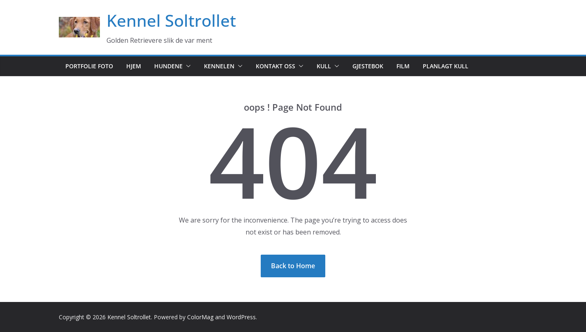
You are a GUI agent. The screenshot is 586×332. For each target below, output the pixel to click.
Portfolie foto (89, 66)
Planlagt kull (445, 66)
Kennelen (219, 66)
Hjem (133, 66)
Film (403, 66)
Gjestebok (367, 66)
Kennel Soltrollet (171, 20)
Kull (324, 66)
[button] (187, 66)
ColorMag (200, 317)
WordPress (241, 317)
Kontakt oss (275, 66)
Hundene (168, 66)
